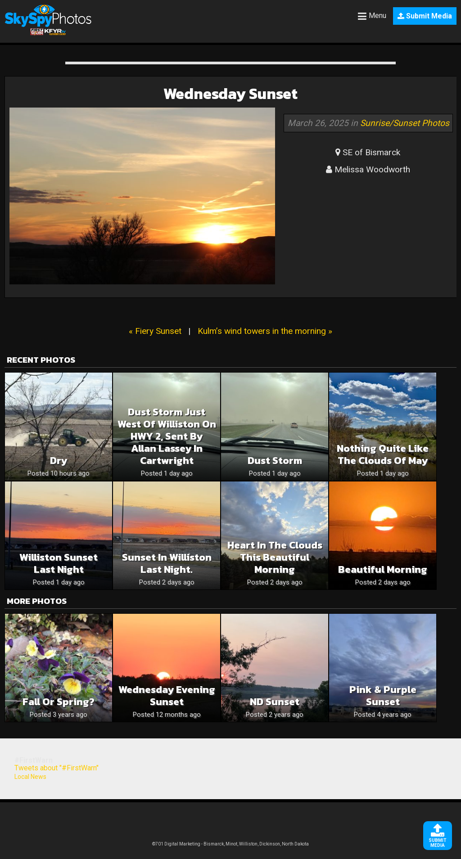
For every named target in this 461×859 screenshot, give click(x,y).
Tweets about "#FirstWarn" (56, 768)
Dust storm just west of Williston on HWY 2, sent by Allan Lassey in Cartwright (167, 436)
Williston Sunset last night (58, 563)
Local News (30, 776)
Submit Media (425, 16)
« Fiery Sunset (155, 331)
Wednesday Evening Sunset (166, 696)
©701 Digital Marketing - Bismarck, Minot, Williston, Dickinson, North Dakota (230, 843)
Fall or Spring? (59, 702)
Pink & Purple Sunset (382, 696)
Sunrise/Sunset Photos (404, 123)
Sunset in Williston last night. (167, 563)
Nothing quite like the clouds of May (383, 454)
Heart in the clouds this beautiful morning (274, 557)
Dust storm (275, 460)
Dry (58, 460)
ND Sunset (274, 702)
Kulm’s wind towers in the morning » (265, 331)
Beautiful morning (382, 569)
